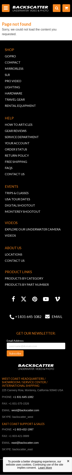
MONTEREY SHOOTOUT (23, 211)
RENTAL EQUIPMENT (20, 105)
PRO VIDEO (13, 81)
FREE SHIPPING (16, 161)
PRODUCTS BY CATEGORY (24, 278)
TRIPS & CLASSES (17, 193)
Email (51, 316)
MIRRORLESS (14, 68)
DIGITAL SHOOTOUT (20, 205)
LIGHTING (12, 87)
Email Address (15, 340)
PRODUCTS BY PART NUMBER (27, 284)
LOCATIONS (13, 254)
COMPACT (13, 62)
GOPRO (10, 56)
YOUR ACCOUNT (17, 143)
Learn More (45, 467)
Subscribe (15, 353)
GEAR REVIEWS (15, 131)
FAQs (8, 168)
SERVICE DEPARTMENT (22, 137)
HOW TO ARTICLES (18, 124)
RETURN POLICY (17, 155)
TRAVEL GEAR (15, 99)
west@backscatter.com (25, 410)
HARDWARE (13, 93)
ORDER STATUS (16, 149)
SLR (7, 74)
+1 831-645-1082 (28, 316)
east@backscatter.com (25, 442)
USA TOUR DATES (17, 199)
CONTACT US (15, 174)
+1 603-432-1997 (23, 429)
